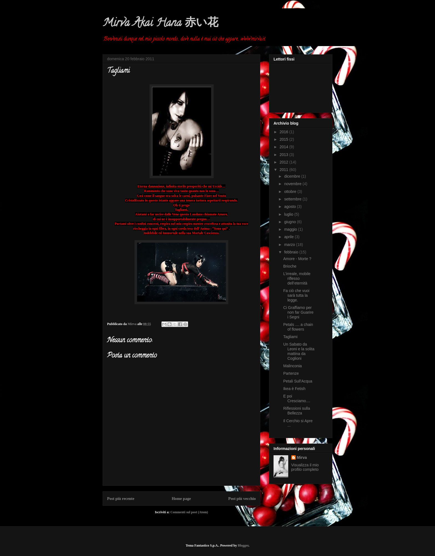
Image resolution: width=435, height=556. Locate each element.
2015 (284, 139)
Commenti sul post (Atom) (189, 512)
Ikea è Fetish (294, 388)
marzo (290, 244)
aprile (289, 237)
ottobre (290, 191)
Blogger (243, 545)
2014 (284, 147)
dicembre (292, 176)
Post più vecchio (242, 498)
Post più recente (120, 498)
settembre (293, 199)
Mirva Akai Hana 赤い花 (160, 23)
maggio (291, 229)
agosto (290, 206)
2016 (284, 132)
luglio (289, 214)
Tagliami (290, 336)
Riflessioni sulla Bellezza (296, 410)
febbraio (291, 252)
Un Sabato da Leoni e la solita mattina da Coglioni (298, 351)
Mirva (302, 457)
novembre (293, 184)
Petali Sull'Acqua (297, 381)
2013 (284, 154)
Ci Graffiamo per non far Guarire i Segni (298, 312)
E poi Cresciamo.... (296, 398)
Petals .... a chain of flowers (298, 326)
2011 (284, 169)
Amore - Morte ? (297, 258)
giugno (290, 222)
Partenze (291, 373)
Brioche (289, 266)
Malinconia (292, 366)
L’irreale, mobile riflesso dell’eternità (296, 278)
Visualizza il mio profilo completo (305, 467)
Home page (181, 498)
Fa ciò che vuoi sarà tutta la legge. (296, 295)
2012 (284, 162)
